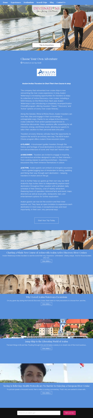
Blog (52, 2)
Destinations (29, 2)
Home (5, 2)
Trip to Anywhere (46, 45)
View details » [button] (46, 261)
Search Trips (42, 2)
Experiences (16, 2)
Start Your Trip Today (46, 220)
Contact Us (61, 2)
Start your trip (69, 413)
